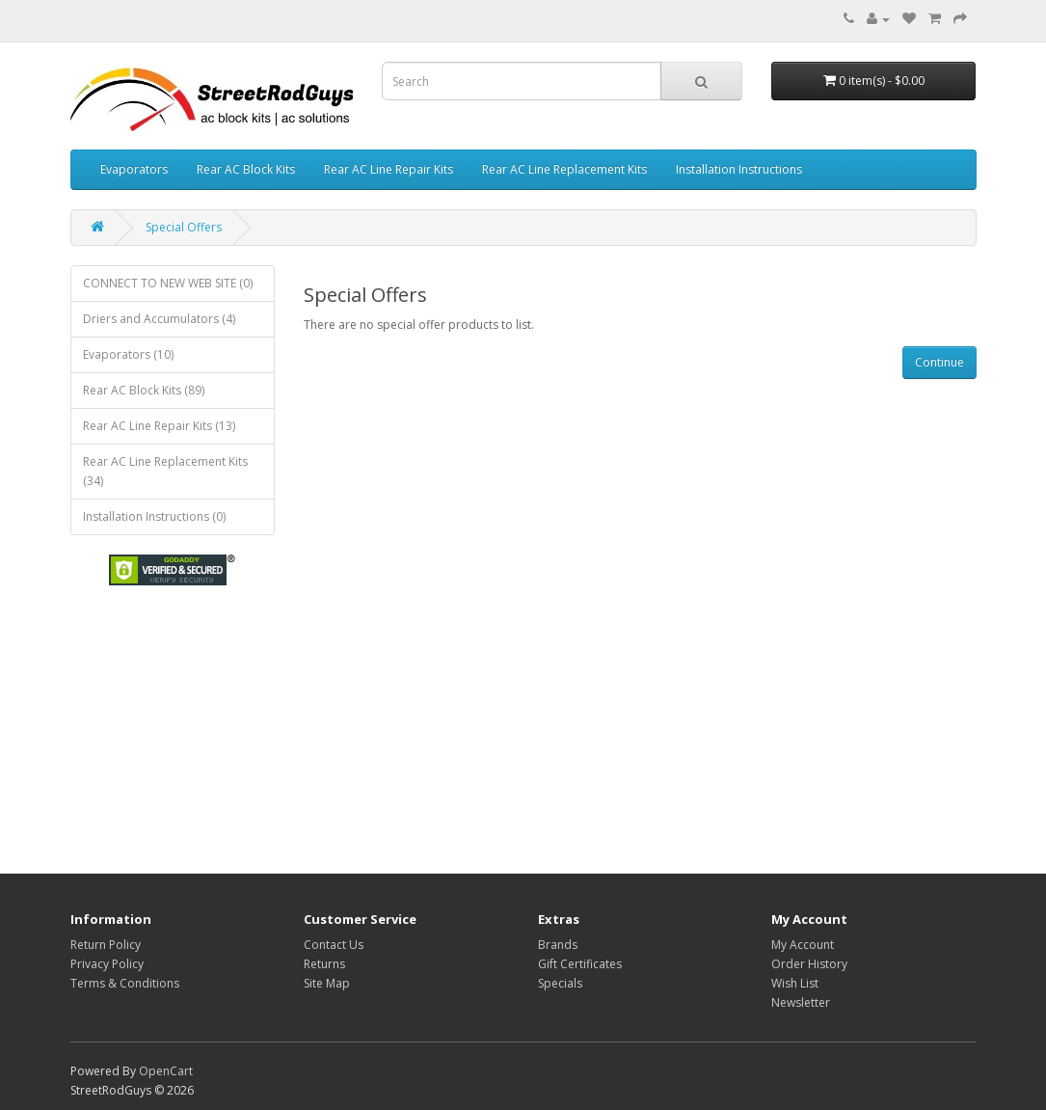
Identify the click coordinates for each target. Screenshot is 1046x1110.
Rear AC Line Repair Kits (388, 169)
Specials (560, 983)
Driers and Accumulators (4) (159, 319)
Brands (557, 944)
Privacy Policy (107, 964)
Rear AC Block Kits (246, 169)
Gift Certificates (580, 964)
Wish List (794, 983)
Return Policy (105, 944)
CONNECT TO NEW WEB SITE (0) (168, 283)
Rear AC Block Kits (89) (143, 390)
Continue (939, 362)
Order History (809, 964)
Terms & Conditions (124, 983)
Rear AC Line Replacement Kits (564, 169)
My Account (802, 944)
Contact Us (333, 944)
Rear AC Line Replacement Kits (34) (165, 471)
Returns (324, 964)
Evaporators (134, 169)
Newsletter (800, 1002)
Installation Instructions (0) (154, 516)
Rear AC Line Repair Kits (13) (159, 426)
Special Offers (184, 227)
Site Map (327, 983)
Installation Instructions (739, 169)
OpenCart (166, 1071)
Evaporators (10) (128, 354)
